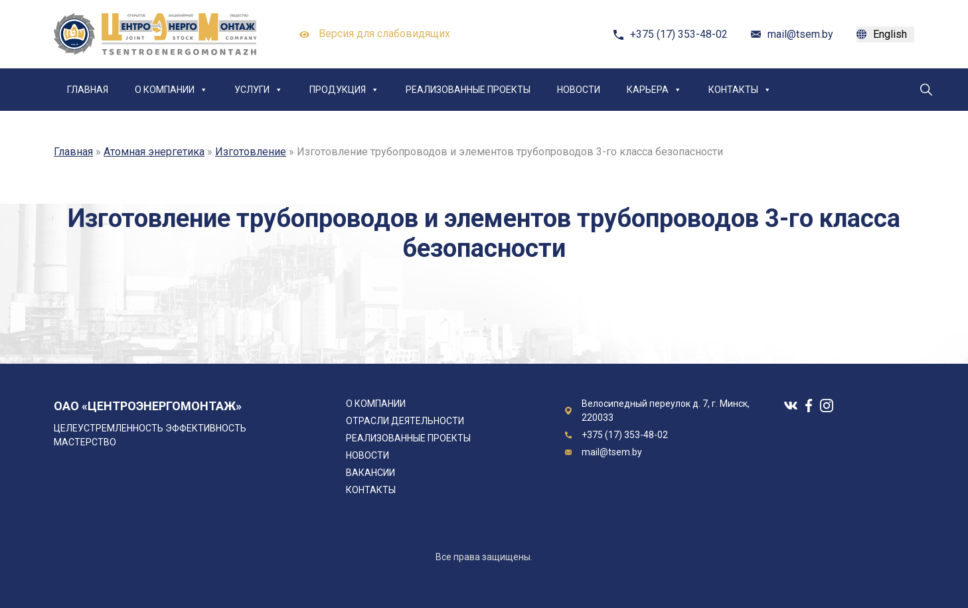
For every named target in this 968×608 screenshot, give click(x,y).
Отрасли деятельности (405, 421)
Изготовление (250, 151)
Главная (87, 89)
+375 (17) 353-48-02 (679, 34)
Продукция (344, 89)
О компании (171, 89)
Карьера (654, 89)
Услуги (258, 89)
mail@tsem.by (800, 34)
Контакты (739, 89)
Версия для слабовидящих (374, 34)
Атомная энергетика (154, 151)
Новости (578, 89)
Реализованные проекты (468, 89)
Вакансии (370, 472)
